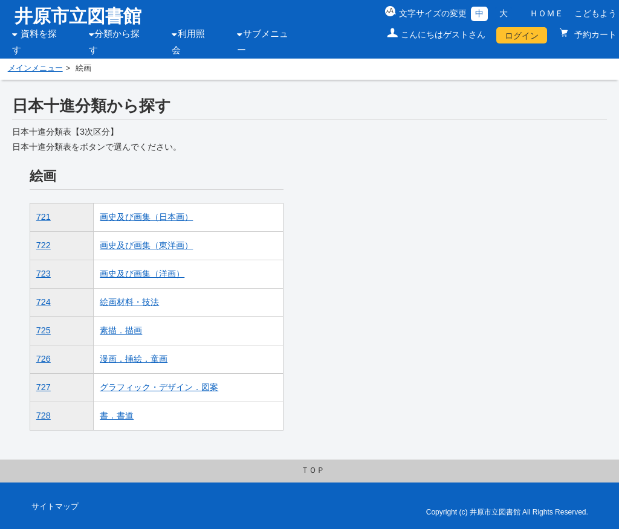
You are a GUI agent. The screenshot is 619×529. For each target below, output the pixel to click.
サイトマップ (55, 506)
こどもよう (595, 13)
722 (43, 245)
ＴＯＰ (313, 470)
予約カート (594, 34)
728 (43, 415)
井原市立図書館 (78, 16)
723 (43, 273)
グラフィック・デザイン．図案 (159, 387)
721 (43, 217)
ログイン (522, 35)
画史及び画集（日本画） (146, 217)
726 (43, 359)
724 (43, 302)
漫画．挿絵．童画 (133, 359)
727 (43, 387)
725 (43, 330)
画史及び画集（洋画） (142, 273)
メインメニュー (35, 68)
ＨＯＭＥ (546, 13)
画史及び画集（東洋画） (146, 245)
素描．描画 (121, 330)
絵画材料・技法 (129, 302)
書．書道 (117, 415)
